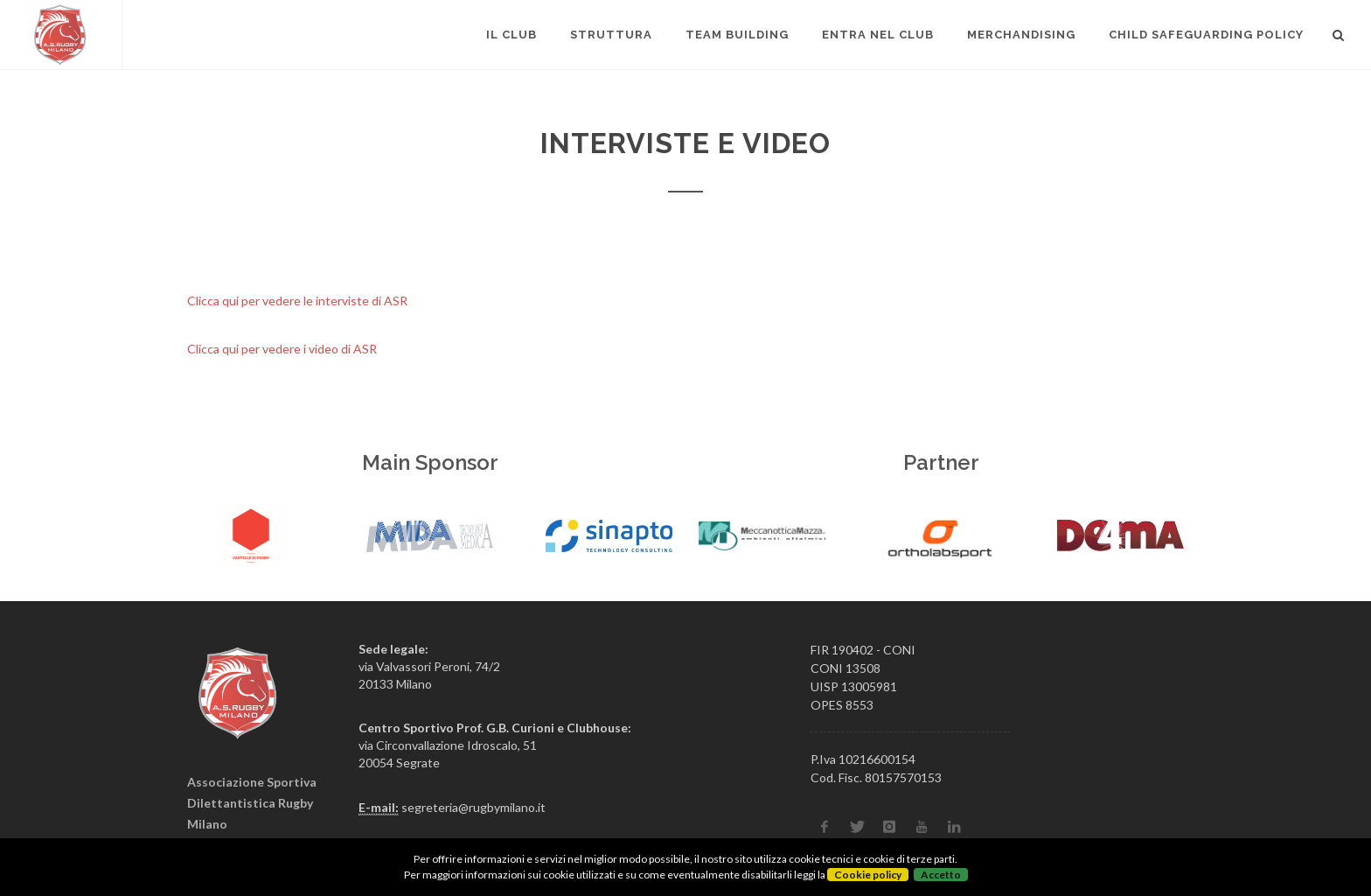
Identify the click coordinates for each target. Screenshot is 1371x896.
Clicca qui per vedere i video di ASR (282, 348)
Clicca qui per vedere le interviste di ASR (297, 300)
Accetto (941, 874)
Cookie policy (867, 874)
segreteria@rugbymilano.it (473, 807)
